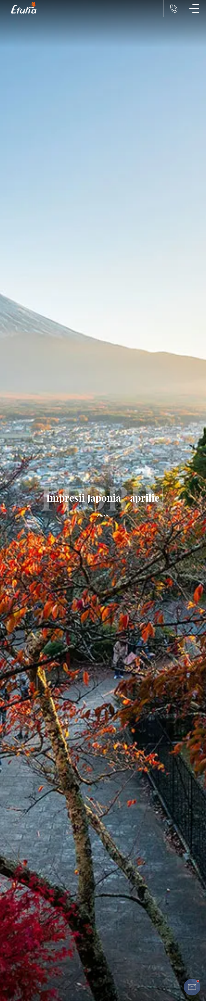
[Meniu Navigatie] (194, 8)
